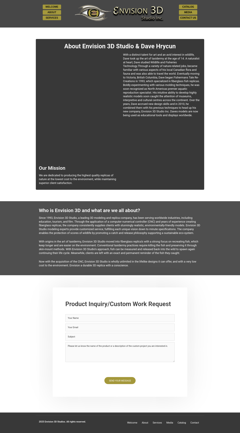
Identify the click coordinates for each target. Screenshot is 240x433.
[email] (120, 328)
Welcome (132, 422)
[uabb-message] (120, 353)
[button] (52, 7)
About (145, 422)
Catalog (182, 422)
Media (169, 422)
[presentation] (88, 370)
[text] (120, 318)
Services (157, 422)
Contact (194, 422)
